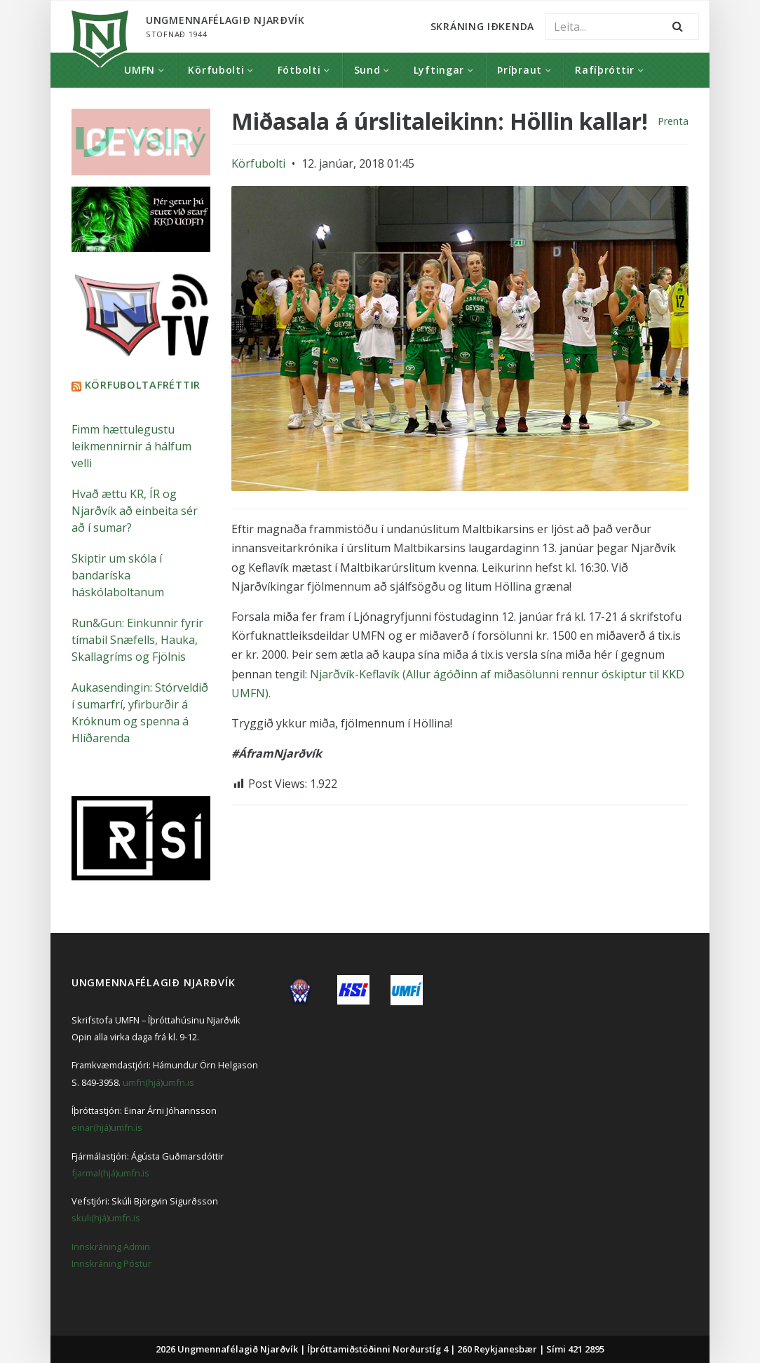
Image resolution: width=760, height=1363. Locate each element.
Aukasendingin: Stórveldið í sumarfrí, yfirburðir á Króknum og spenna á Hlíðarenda (140, 712)
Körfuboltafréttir (143, 384)
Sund (367, 69)
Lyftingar (439, 69)
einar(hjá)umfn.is (107, 1126)
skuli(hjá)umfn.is (106, 1217)
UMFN (139, 69)
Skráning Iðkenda (482, 26)
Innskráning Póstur (111, 1262)
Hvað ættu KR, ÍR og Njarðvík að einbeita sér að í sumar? (135, 510)
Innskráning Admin (111, 1246)
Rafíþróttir (605, 69)
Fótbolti (299, 69)
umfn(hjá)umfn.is (158, 1081)
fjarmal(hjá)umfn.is (110, 1172)
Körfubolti (216, 69)
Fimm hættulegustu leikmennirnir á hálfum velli (131, 445)
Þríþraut (519, 69)
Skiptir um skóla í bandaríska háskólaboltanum (118, 574)
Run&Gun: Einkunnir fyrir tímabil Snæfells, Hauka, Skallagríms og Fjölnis (137, 639)
